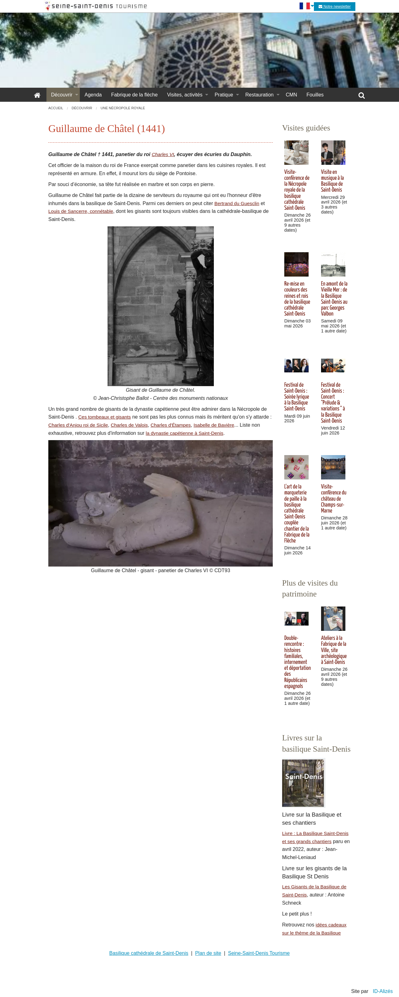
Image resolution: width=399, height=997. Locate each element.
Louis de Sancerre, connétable (82, 211)
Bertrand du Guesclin (237, 203)
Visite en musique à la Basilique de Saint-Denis (332, 181)
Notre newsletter (335, 6)
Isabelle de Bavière (223, 425)
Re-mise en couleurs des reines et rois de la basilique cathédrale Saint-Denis (297, 299)
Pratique (223, 94)
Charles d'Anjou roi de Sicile (82, 425)
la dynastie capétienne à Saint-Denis (186, 433)
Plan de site (208, 953)
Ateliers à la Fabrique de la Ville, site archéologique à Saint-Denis (334, 650)
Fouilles (315, 94)
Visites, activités (185, 94)
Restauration (259, 94)
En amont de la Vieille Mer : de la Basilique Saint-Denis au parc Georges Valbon (334, 299)
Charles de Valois (135, 425)
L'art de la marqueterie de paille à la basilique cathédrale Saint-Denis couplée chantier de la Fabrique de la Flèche (297, 514)
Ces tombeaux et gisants (105, 417)
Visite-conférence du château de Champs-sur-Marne (333, 499)
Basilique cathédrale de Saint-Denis (148, 953)
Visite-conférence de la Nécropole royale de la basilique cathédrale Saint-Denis (297, 190)
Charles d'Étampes (179, 425)
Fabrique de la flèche (134, 94)
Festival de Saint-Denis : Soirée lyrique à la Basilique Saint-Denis (296, 397)
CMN (291, 94)
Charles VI (163, 154)
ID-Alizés (383, 991)
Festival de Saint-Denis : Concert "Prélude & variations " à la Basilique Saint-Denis (333, 403)
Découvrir (61, 94)
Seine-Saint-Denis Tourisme (259, 953)
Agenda (93, 94)
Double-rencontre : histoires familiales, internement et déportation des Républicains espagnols (297, 662)
